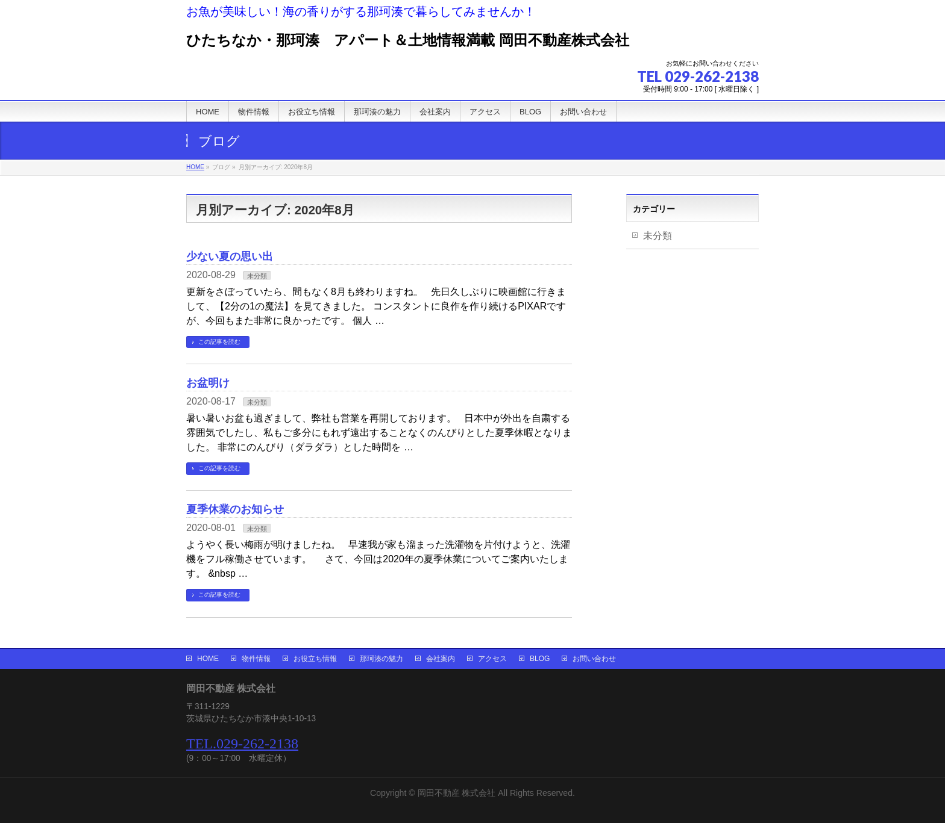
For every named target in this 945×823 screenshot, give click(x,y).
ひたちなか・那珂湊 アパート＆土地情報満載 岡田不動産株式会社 (407, 40)
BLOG (540, 658)
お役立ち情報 (315, 658)
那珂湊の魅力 (381, 658)
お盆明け (208, 382)
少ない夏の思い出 (229, 256)
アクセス (492, 658)
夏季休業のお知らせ (235, 509)
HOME (208, 658)
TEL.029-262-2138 (242, 743)
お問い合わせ (594, 658)
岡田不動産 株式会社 (457, 793)
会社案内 (440, 658)
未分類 (257, 275)
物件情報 (256, 658)
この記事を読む (219, 341)
